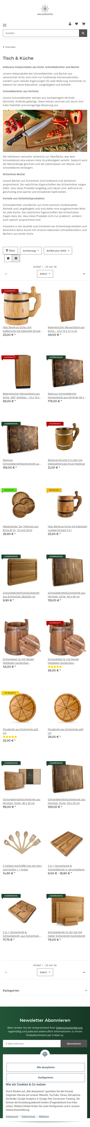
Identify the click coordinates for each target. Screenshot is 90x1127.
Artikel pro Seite (56, 250)
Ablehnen (44, 1116)
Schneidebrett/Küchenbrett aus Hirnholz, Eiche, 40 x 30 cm (21, 801)
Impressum (12, 1116)
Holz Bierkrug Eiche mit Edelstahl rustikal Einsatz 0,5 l (67, 528)
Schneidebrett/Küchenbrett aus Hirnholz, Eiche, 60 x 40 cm (66, 594)
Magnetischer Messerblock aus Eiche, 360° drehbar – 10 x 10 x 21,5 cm (21, 395)
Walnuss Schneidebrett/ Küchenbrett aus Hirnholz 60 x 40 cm (66, 395)
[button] (70, 23)
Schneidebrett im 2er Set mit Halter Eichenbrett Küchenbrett (66, 934)
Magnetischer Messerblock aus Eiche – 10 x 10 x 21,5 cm (66, 329)
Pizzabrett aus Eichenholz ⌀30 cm (65, 731)
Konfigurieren (45, 1077)
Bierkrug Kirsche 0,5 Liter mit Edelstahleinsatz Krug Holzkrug (66, 461)
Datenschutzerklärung (69, 1027)
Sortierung (29, 250)
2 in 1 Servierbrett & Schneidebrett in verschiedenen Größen (67, 867)
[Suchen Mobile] (41, 33)
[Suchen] (83, 33)
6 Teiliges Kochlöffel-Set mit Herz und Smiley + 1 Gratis (22, 867)
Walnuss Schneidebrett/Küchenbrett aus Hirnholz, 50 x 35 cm (21, 462)
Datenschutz (28, 1116)
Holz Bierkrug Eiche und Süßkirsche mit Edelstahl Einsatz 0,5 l (22, 329)
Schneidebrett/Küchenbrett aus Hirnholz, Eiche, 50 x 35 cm (66, 801)
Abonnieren (74, 1043)
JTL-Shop (51, 1122)
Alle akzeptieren (46, 1067)
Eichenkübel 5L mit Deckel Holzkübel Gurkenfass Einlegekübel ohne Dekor (63, 661)
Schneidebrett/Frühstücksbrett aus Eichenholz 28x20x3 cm (21, 594)
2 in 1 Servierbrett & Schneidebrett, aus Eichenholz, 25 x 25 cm (21, 934)
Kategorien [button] (11, 990)
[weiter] (84, 274)
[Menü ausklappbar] (4, 24)
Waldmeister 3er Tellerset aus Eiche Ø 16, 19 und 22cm (20, 528)
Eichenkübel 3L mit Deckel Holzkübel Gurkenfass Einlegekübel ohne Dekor (18, 661)
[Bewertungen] (55, 666)
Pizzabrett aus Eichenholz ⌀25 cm (20, 731)
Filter (10, 250)
